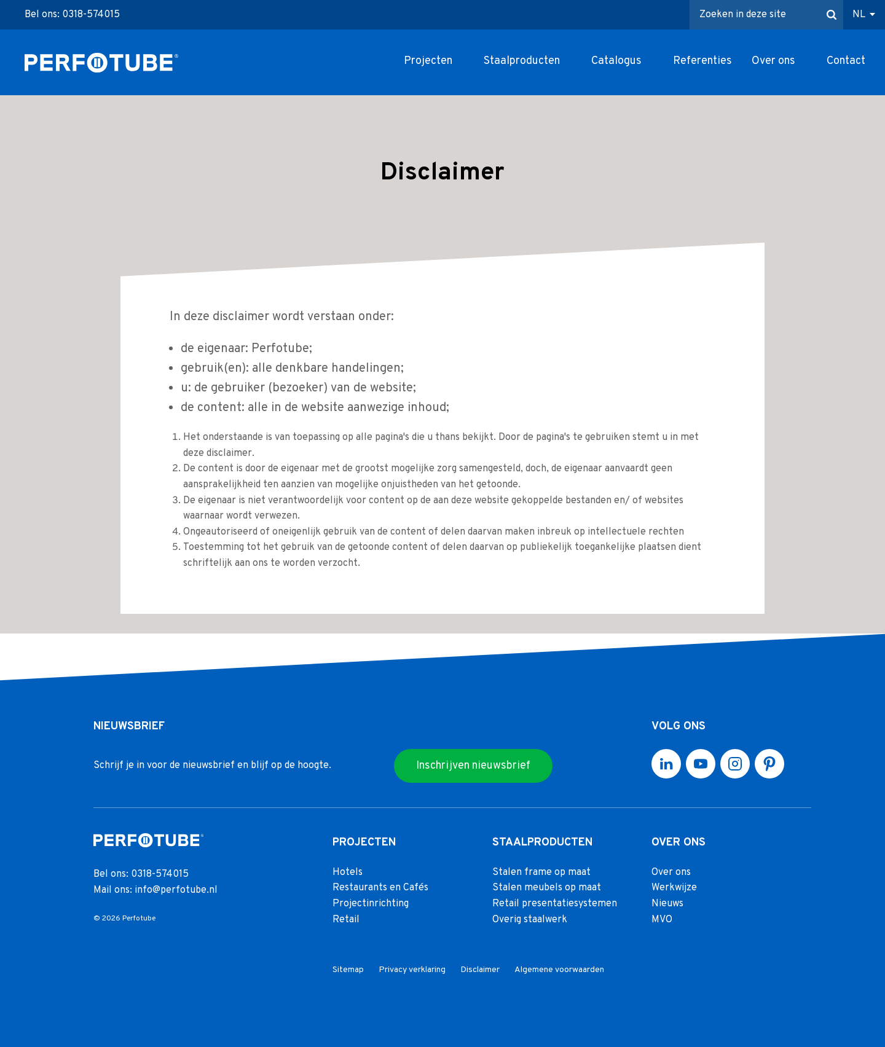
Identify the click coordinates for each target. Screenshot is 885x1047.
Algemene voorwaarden (559, 970)
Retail (346, 920)
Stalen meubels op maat (546, 888)
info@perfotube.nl (176, 890)
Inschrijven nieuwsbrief (473, 766)
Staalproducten (522, 61)
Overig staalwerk (529, 920)
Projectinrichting (370, 904)
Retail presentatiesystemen (554, 904)
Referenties (702, 61)
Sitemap (348, 970)
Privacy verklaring (412, 970)
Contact (846, 61)
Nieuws (667, 904)
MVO (661, 920)
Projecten (428, 61)
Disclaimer (480, 970)
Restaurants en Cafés (380, 888)
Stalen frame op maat (541, 872)
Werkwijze (674, 888)
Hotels (347, 872)
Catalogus (616, 61)
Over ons (773, 61)
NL (858, 15)
